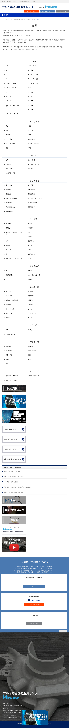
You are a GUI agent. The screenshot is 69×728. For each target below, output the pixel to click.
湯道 (7, 363)
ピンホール (31, 291)
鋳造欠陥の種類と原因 (11, 482)
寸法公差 (8, 189)
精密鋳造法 (9, 202)
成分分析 (31, 185)
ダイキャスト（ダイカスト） (15, 258)
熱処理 (30, 270)
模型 (7, 330)
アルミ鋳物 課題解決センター (19, 7)
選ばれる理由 (5, 636)
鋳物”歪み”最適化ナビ (8, 666)
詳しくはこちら (34, 623)
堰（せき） (9, 185)
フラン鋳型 (9, 296)
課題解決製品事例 (7, 643)
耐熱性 (8, 245)
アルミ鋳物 (31, 139)
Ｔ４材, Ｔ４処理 (11, 87)
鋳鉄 (7, 254)
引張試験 (31, 304)
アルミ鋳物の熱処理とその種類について (16, 476)
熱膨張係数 (9, 275)
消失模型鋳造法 (10, 207)
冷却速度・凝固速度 (12, 376)
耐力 (7, 241)
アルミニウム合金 (33, 143)
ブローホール (32, 313)
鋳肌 (29, 126)
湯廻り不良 (9, 355)
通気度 (30, 223)
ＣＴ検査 (31, 70)
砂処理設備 (31, 189)
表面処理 (31, 300)
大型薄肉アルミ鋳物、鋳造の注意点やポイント (18, 487)
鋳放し (8, 126)
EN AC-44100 (32, 66)
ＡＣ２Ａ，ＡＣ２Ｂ (12, 114)
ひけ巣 (8, 317)
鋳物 (29, 148)
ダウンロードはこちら (34, 586)
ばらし (30, 309)
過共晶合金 (9, 168)
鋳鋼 (29, 250)
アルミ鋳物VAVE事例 (8, 646)
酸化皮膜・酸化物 (11, 198)
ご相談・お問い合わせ (34, 604)
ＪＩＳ (8, 79)
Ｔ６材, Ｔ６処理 (11, 83)
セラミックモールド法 (35, 198)
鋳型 (29, 135)
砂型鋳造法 (9, 211)
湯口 (29, 355)
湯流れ (30, 359)
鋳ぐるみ (31, 130)
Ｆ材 (29, 87)
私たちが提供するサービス (9, 640)
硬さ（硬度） (32, 160)
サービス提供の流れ (7, 676)
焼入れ (8, 359)
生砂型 (30, 279)
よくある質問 (5, 673)
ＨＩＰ (8, 70)
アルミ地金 (9, 139)
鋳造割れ (8, 228)
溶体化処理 (9, 350)
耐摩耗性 (31, 241)
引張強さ (8, 304)
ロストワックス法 (11, 380)
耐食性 (30, 245)
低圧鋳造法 (31, 254)
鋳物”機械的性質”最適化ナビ (10, 669)
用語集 (4, 679)
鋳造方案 (31, 228)
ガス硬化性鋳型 (10, 173)
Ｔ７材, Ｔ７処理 (33, 79)
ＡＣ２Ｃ (31, 109)
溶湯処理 (31, 346)
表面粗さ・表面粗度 (12, 300)
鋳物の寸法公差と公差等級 (12, 471)
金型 (7, 160)
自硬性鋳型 (31, 194)
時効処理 (8, 194)
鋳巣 (7, 130)
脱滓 (29, 232)
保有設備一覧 (5, 650)
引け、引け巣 (10, 309)
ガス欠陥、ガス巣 (33, 164)
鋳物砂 (8, 135)
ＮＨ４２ (31, 92)
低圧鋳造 (8, 223)
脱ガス (30, 236)
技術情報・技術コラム (8, 653)
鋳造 (29, 258)
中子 (7, 279)
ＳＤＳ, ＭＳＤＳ (33, 74)
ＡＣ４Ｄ (31, 101)
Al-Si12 (8, 66)
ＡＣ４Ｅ (8, 101)
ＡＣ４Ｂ (31, 105)
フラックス (9, 291)
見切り (30, 330)
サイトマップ (5, 689)
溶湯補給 (8, 346)
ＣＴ (7, 74)
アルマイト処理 (10, 143)
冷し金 (30, 317)
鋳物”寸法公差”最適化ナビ (9, 663)
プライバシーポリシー (8, 686)
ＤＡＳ (8, 92)
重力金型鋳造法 (33, 202)
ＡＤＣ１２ (9, 96)
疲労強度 (31, 296)
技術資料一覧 (5, 656)
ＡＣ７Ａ (31, 96)
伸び (7, 270)
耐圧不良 (8, 250)
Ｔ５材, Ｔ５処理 (33, 83)
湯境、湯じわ (32, 350)
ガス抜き (8, 164)
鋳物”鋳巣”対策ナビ (7, 660)
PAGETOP (63, 631)
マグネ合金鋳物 (10, 334)
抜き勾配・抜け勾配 (34, 275)
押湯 (7, 148)
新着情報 (4, 683)
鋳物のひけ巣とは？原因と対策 (13, 492)
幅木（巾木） (10, 313)
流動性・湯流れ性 (33, 376)
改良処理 (31, 168)
